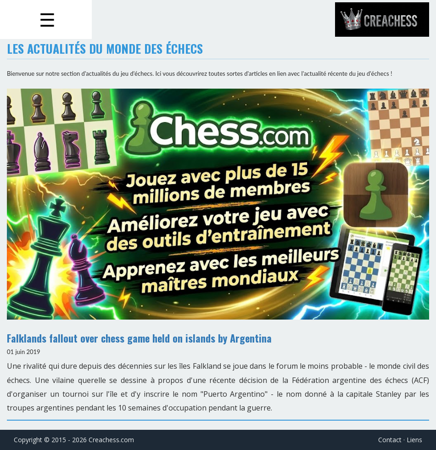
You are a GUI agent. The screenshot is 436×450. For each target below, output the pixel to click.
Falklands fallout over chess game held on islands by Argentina (139, 338)
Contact (390, 439)
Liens (414, 439)
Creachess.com (111, 439)
